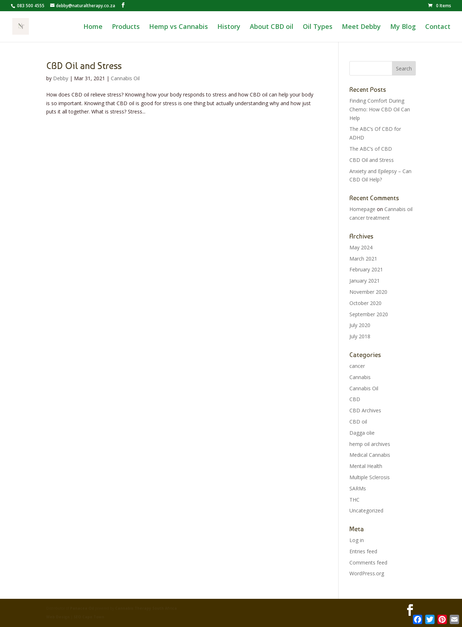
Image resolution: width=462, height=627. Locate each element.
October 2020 (365, 303)
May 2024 (360, 247)
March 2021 (363, 258)
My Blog (403, 27)
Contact (437, 27)
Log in (356, 540)
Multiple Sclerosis (369, 477)
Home (93, 27)
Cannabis (360, 377)
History (228, 27)
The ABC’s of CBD (370, 148)
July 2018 (359, 336)
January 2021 (364, 280)
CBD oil (358, 421)
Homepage (362, 209)
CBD (354, 399)
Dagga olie (362, 432)
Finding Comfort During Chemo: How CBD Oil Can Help (379, 109)
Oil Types (317, 27)
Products (126, 27)
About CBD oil (271, 27)
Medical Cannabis (369, 454)
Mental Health (365, 466)
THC (354, 499)
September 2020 (368, 314)
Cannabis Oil (125, 78)
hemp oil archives (369, 444)
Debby (60, 78)
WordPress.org (366, 573)
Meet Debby (361, 27)
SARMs (357, 488)
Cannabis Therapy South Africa (146, 608)
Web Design (58, 616)
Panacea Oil (82, 608)
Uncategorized (366, 510)
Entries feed (363, 551)
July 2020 (359, 325)
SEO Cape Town (89, 616)
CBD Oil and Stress (84, 65)
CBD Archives (365, 410)
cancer (357, 365)
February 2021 (366, 269)
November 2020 (368, 291)
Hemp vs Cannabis (178, 27)
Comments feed (368, 562)
